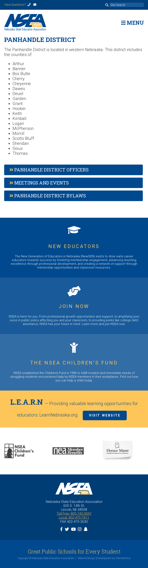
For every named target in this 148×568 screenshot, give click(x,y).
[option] (24, 451)
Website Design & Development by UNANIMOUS (104, 558)
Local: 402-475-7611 (74, 517)
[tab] (73, 170)
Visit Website (105, 415)
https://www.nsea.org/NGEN (74, 248)
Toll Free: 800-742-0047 (74, 513)
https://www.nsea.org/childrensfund (74, 362)
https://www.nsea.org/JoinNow (74, 306)
